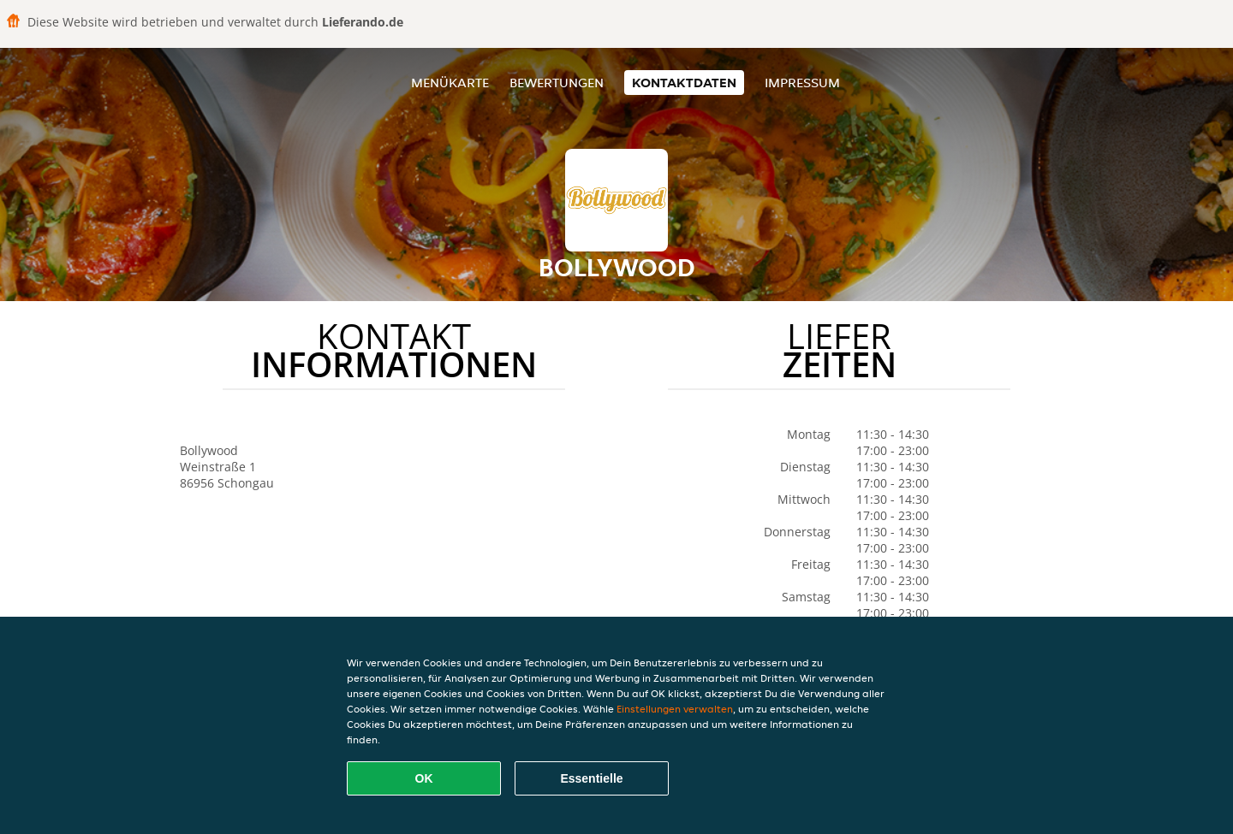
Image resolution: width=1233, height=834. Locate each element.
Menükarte (450, 83)
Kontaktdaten (684, 83)
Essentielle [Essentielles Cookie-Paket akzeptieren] (591, 778)
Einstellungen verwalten (674, 708)
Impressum (802, 83)
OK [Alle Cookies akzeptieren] (424, 778)
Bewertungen (556, 83)
